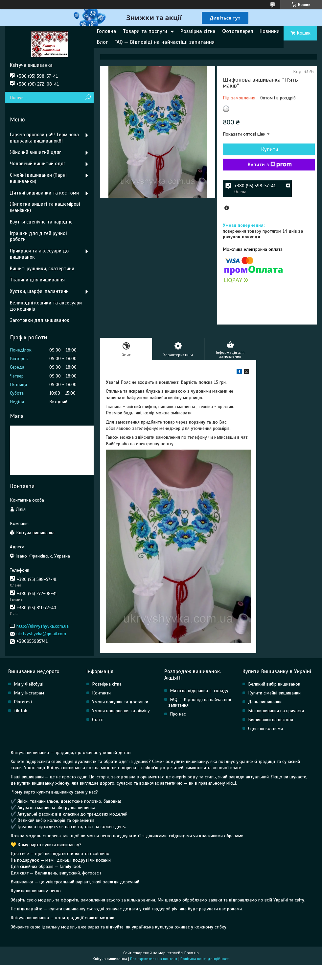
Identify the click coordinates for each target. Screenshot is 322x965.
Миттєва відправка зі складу (199, 690)
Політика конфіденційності (205, 958)
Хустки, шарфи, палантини (39, 291)
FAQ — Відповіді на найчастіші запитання (164, 42)
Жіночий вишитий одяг (35, 152)
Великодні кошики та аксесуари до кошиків (46, 306)
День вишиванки (265, 702)
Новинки (270, 31)
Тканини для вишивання (37, 280)
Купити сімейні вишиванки (274, 693)
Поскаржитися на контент (153, 958)
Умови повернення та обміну (121, 711)
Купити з (270, 164)
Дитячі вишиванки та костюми (44, 193)
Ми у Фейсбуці (28, 684)
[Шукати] (88, 97)
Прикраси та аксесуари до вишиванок (39, 254)
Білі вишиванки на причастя (276, 711)
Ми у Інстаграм (29, 693)
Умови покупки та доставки (120, 702)
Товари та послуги (145, 31)
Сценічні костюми (265, 728)
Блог (102, 42)
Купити (269, 149)
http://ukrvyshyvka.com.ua (42, 626)
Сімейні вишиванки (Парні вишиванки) (38, 178)
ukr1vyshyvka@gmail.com (41, 634)
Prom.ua (191, 953)
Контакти (101, 693)
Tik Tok (20, 711)
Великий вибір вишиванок (274, 684)
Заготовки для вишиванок (39, 320)
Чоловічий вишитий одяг (37, 164)
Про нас (178, 714)
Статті (98, 719)
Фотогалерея (237, 31)
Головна (106, 31)
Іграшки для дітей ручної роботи (38, 236)
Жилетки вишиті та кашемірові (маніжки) (45, 207)
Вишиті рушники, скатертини (42, 269)
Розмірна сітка (198, 31)
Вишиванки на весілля (270, 719)
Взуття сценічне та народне (41, 222)
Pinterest (23, 702)
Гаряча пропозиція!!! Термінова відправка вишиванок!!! (44, 138)
